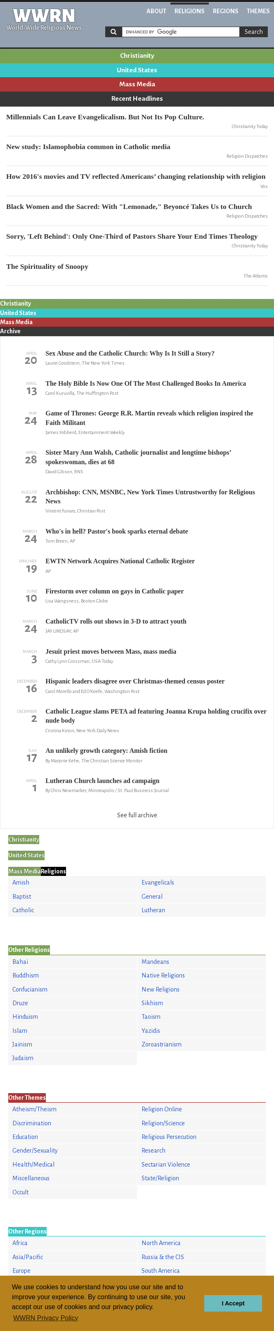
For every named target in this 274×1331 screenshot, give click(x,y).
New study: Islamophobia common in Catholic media (88, 146)
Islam (19, 1030)
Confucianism (29, 989)
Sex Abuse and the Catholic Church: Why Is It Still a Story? (130, 353)
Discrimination (31, 1123)
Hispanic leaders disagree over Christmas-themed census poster (134, 681)
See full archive (137, 815)
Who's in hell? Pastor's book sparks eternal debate (116, 531)
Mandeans (155, 962)
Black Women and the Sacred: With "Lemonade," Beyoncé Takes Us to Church (129, 206)
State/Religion (160, 1178)
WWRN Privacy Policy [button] (45, 1318)
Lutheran (153, 910)
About (156, 11)
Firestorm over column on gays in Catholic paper (114, 591)
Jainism (22, 1044)
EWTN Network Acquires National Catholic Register (120, 561)
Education (25, 1137)
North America (161, 1243)
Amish (20, 882)
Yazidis (151, 1030)
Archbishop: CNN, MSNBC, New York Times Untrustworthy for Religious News (150, 497)
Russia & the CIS (163, 1257)
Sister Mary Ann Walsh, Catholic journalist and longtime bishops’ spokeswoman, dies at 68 (138, 457)
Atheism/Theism (34, 1109)
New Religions (161, 989)
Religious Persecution (169, 1137)
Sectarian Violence (166, 1164)
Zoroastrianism (162, 1044)
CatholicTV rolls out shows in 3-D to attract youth (116, 621)
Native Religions (163, 975)
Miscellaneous (31, 1178)
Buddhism (25, 975)
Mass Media (137, 84)
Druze (20, 1003)
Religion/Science (163, 1123)
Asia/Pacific (27, 1257)
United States (137, 70)
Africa (20, 1243)
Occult (20, 1192)
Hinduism (25, 1016)
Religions (190, 11)
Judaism (22, 1058)
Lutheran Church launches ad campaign (102, 780)
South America (161, 1270)
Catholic (23, 910)
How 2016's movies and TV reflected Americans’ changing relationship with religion (136, 176)
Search (254, 31)
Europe (21, 1270)
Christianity (137, 55)
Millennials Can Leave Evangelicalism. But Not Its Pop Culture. (105, 117)
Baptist (21, 896)
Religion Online (162, 1109)
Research (153, 1150)
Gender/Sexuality (35, 1150)
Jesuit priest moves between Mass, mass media (110, 651)
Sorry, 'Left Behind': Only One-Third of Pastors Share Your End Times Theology (132, 236)
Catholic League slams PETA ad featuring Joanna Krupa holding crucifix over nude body (155, 716)
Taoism (151, 1016)
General (152, 896)
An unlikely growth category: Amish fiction (106, 750)
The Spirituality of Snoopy (47, 266)
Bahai (20, 962)
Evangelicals (158, 882)
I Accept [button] (233, 1303)
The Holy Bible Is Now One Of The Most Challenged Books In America (145, 383)
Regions (226, 11)
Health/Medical (33, 1164)
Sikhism (152, 1003)
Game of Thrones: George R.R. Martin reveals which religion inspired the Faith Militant (149, 418)
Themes (258, 11)
